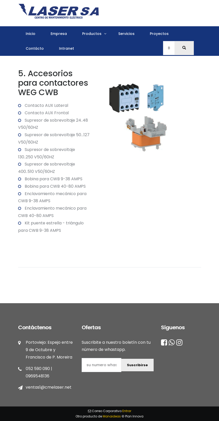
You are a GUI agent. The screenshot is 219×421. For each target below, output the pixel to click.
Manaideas (112, 416)
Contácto (35, 48)
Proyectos (159, 33)
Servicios (126, 33)
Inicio (30, 33)
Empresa (59, 33)
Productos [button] (91, 33)
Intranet (66, 48)
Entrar (126, 411)
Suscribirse (137, 365)
